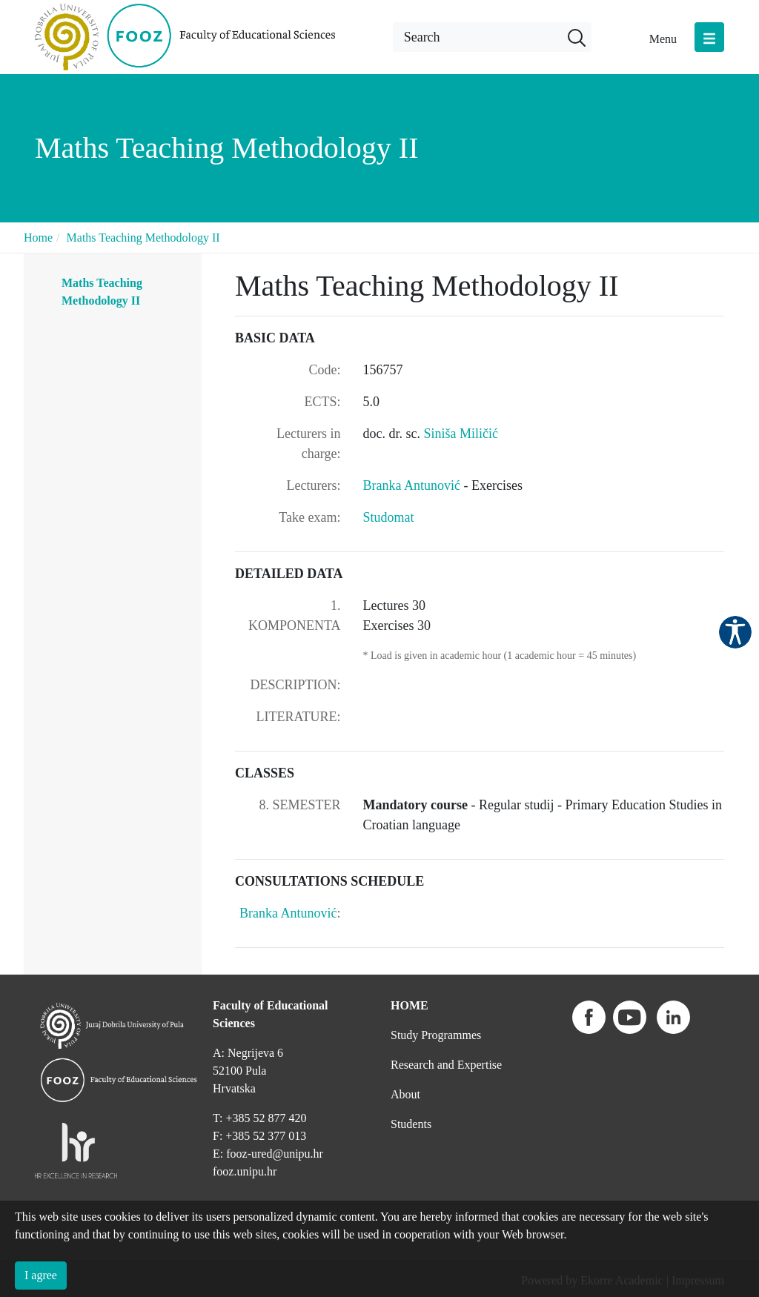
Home (38, 237)
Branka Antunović (413, 485)
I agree (40, 1275)
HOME (409, 1005)
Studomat (388, 517)
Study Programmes (436, 1035)
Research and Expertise (446, 1064)
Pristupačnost (735, 632)
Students (411, 1124)
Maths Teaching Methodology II (143, 237)
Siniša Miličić (460, 433)
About (405, 1094)
